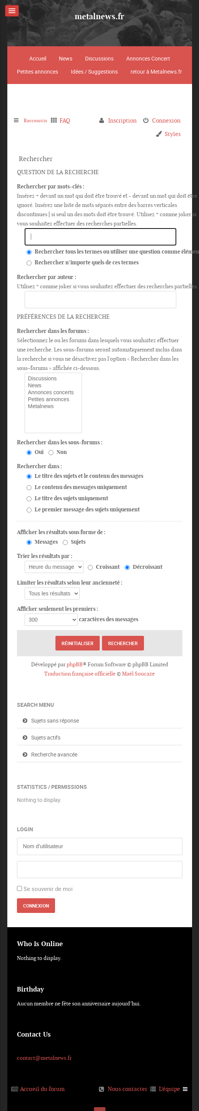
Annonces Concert (148, 58)
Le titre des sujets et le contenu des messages (85, 475)
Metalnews (53, 406)
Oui (35, 452)
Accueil (37, 58)
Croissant (104, 566)
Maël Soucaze (138, 673)
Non (57, 452)
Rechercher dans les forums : (53, 331)
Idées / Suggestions (94, 71)
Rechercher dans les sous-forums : (59, 442)
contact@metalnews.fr (44, 1057)
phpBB (75, 664)
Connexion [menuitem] (166, 120)
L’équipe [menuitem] (169, 1089)
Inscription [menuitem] (122, 120)
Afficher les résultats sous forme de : (61, 532)
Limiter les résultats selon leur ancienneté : (69, 582)
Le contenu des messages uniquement (77, 487)
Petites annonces (37, 71)
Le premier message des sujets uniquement (83, 509)
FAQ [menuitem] (70, 120)
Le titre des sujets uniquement (67, 498)
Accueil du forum (42, 1089)
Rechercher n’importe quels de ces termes (83, 262)
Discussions (99, 58)
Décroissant (143, 566)
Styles (173, 134)
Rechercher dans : (39, 466)
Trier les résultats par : (44, 556)
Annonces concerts (53, 392)
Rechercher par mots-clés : (50, 186)
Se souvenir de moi (48, 888)
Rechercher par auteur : (46, 277)
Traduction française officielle (79, 673)
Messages (42, 541)
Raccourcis (38, 120)
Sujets (74, 541)
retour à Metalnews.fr (156, 71)
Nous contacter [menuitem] (127, 1089)
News (65, 58)
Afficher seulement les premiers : (57, 608)
